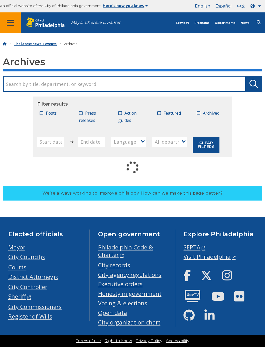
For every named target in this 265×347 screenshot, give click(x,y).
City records (114, 265)
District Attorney (30, 277)
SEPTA (191, 247)
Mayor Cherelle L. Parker (95, 22)
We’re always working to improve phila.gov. (132, 193)
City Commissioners (35, 307)
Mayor (16, 247)
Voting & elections (122, 303)
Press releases (87, 116)
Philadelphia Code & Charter (125, 251)
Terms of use (88, 340)
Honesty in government (129, 294)
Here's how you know (125, 6)
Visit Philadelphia (207, 257)
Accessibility (177, 340)
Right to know (118, 340)
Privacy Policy (149, 340)
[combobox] (128, 141)
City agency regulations (129, 275)
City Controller (27, 287)
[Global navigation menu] (10, 22)
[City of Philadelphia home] (48, 22)
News (245, 23)
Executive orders (120, 284)
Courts (17, 267)
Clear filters (206, 145)
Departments (225, 23)
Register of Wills (30, 316)
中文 (241, 6)
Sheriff (17, 296)
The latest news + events (35, 44)
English (202, 6)
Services (182, 23)
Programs (202, 23)
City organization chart (129, 322)
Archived (211, 113)
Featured (172, 113)
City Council (24, 257)
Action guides (127, 116)
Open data (112, 313)
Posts (51, 113)
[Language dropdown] (256, 6)
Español (223, 6)
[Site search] (259, 22)
